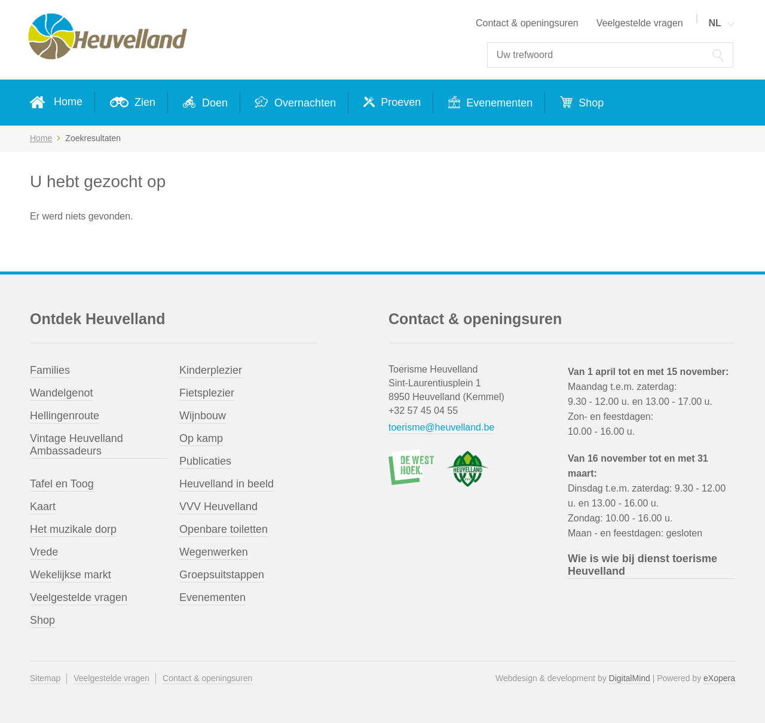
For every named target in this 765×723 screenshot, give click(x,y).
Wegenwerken (213, 552)
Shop (590, 103)
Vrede (44, 552)
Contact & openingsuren (527, 23)
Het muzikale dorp (73, 529)
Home (68, 102)
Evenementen (498, 103)
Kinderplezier (210, 370)
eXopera (719, 678)
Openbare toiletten (223, 529)
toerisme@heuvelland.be (441, 427)
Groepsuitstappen (221, 575)
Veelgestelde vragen (639, 23)
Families (50, 370)
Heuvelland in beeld (226, 484)
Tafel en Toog (62, 484)
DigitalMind (629, 678)
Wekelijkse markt (70, 575)
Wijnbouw (202, 416)
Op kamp (201, 438)
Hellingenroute (64, 416)
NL (714, 23)
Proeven (399, 102)
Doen (213, 103)
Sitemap (45, 678)
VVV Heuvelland (218, 506)
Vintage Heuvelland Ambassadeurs (76, 444)
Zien (143, 102)
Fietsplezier (206, 393)
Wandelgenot (61, 393)
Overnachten (303, 103)
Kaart (43, 506)
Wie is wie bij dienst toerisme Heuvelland (642, 565)
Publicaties (205, 461)
